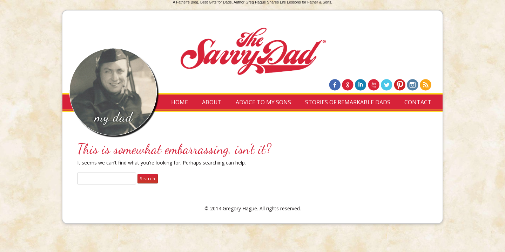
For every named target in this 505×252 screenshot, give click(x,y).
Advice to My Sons (263, 102)
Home (179, 102)
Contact (417, 102)
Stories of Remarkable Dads (347, 102)
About (212, 102)
